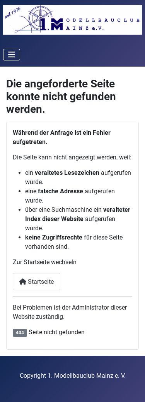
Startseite (36, 281)
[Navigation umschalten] (11, 54)
